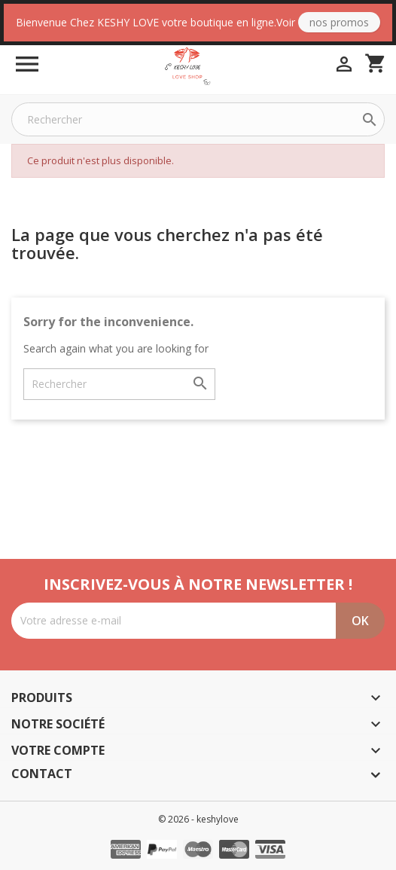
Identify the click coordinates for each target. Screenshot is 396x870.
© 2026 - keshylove (198, 819)
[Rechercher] (198, 119)
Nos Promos (339, 22)
